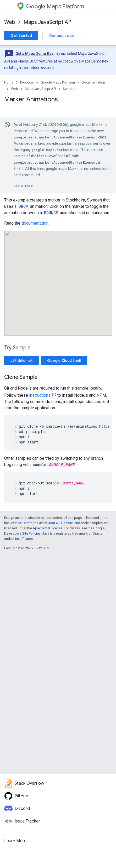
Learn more (23, 185)
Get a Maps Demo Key (34, 53)
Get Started (21, 35)
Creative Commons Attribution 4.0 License (41, 523)
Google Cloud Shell (64, 360)
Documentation (93, 82)
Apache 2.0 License (47, 528)
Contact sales (61, 35)
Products (27, 82)
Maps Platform (55, 6)
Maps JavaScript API (48, 22)
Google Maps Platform (58, 82)
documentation (34, 223)
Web (9, 22)
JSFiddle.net (21, 360)
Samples (69, 89)
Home (8, 82)
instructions (40, 395)
